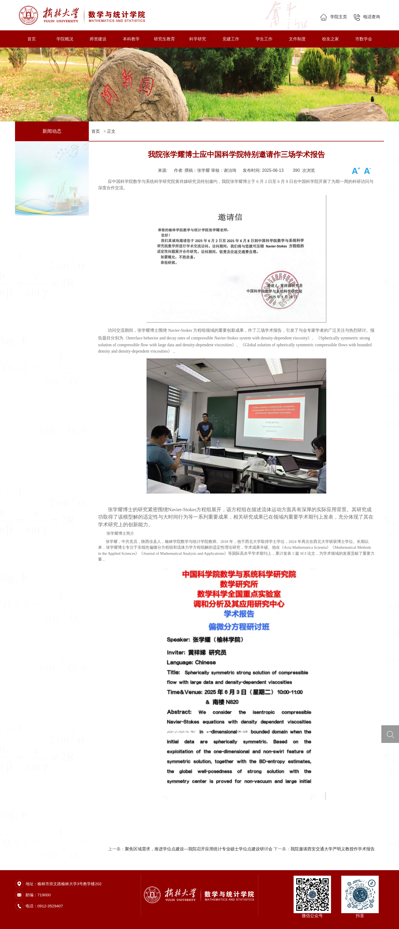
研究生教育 (164, 39)
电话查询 (366, 17)
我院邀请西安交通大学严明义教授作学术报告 (332, 849)
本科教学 (131, 39)
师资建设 (98, 39)
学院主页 (333, 17)
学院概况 (64, 39)
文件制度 (297, 39)
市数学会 (363, 39)
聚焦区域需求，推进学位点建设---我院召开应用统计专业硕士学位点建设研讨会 (199, 849)
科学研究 (197, 39)
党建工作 (230, 39)
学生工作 (264, 39)
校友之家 (330, 39)
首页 (31, 39)
